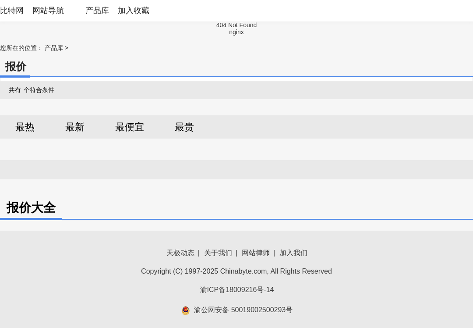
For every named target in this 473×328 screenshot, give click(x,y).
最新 (75, 126)
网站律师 (256, 253)
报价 (15, 66)
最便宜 (129, 126)
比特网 (12, 10)
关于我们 (218, 253)
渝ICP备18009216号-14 (237, 289)
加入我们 (293, 253)
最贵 (184, 126)
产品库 (97, 10)
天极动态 (180, 253)
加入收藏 (133, 10)
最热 (25, 126)
